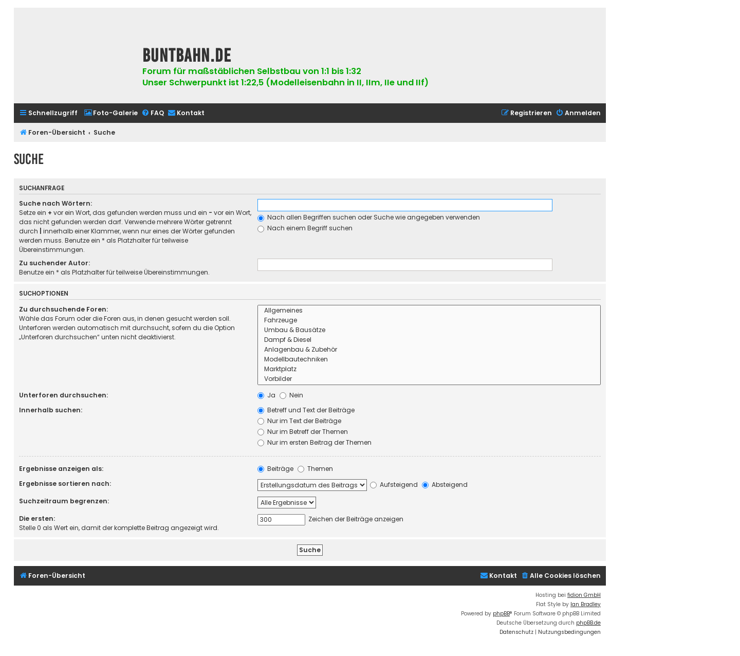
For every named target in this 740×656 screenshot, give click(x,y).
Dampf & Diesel (429, 340)
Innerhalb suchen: (50, 410)
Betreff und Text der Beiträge (306, 410)
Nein (291, 395)
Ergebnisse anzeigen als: (61, 468)
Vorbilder (429, 379)
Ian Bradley (585, 604)
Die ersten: (37, 518)
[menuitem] (111, 113)
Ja (266, 395)
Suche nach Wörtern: (55, 203)
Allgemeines (429, 311)
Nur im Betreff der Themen (302, 431)
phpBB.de (588, 623)
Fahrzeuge (429, 320)
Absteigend (445, 484)
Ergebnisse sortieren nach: (65, 483)
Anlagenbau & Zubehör (429, 350)
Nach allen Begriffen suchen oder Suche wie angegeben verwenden (368, 217)
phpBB (501, 613)
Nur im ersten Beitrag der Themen (314, 442)
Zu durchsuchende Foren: (63, 309)
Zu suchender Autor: (54, 263)
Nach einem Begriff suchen (305, 228)
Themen (315, 468)
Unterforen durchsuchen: (63, 395)
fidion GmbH (584, 595)
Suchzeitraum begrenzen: (64, 501)
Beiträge (275, 468)
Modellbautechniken (429, 360)
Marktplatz (429, 369)
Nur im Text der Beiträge (299, 420)
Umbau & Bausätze (429, 330)
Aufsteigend (394, 484)
